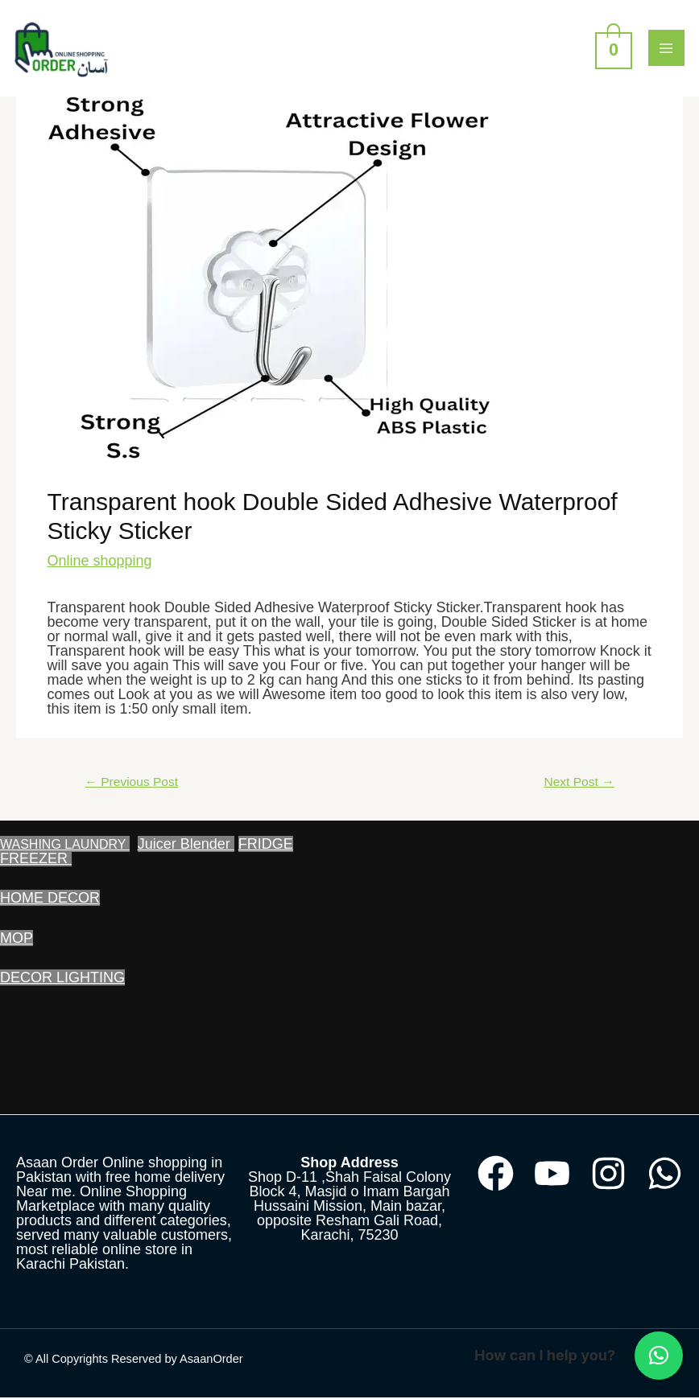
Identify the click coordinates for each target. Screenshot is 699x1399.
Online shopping (100, 562)
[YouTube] (552, 1175)
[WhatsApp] (665, 1175)
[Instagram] (608, 1175)
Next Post (579, 783)
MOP (16, 940)
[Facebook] (496, 1175)
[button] (659, 1355)
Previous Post (131, 783)
